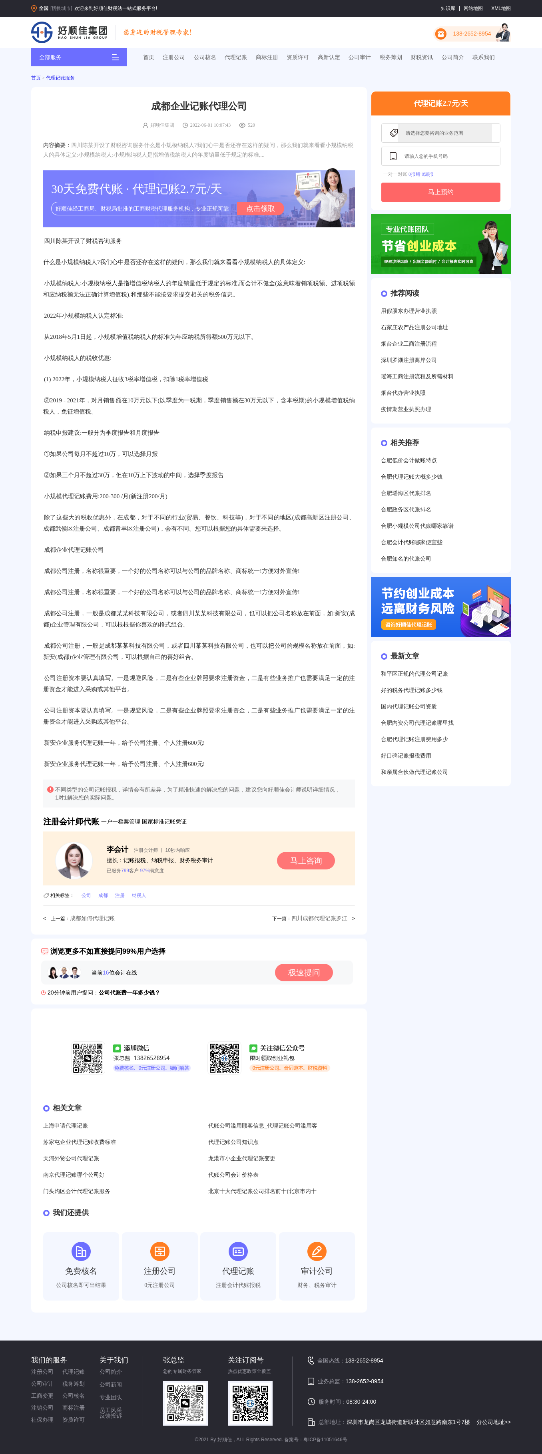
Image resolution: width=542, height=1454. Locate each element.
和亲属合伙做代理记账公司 (414, 772)
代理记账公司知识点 (233, 1142)
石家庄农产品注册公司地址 (414, 327)
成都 (103, 895)
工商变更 (42, 1395)
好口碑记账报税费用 (406, 756)
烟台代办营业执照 (403, 393)
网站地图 (473, 8)
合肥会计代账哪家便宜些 (411, 542)
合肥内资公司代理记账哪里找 (417, 723)
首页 (148, 57)
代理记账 (236, 57)
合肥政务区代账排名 (406, 510)
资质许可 (298, 57)
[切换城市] (61, 8)
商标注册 (267, 57)
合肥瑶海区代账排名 (406, 493)
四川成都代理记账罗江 (319, 918)
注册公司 (174, 57)
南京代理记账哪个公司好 (74, 1175)
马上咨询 (306, 860)
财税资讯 (421, 57)
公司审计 (360, 57)
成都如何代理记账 (92, 918)
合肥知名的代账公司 (406, 559)
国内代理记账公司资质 (409, 707)
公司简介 (453, 57)
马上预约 (441, 192)
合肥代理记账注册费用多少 (414, 739)
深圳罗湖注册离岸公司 (409, 360)
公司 (86, 895)
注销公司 (42, 1407)
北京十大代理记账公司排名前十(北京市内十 (262, 1191)
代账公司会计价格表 (233, 1175)
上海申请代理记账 (65, 1126)
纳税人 (139, 895)
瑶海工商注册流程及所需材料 (417, 377)
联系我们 (483, 57)
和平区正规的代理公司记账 (414, 674)
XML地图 (501, 8)
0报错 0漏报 (421, 174)
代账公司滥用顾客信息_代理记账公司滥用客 (262, 1126)
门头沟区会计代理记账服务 (76, 1191)
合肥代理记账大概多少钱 (411, 477)
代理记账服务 (60, 78)
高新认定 (329, 57)
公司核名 (205, 57)
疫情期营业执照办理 (406, 409)
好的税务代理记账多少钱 (411, 690)
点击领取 (260, 209)
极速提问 (304, 972)
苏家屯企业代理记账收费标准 (79, 1142)
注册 (120, 895)
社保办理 (42, 1419)
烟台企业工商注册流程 (409, 344)
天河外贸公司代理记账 (71, 1159)
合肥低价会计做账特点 (409, 460)
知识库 (448, 8)
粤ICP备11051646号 (325, 1439)
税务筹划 (391, 57)
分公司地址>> (493, 1422)
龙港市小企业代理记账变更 (241, 1159)
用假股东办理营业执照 (409, 311)
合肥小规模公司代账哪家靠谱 (417, 526)
